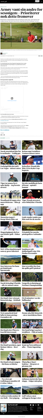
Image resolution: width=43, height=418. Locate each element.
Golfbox (36, 2)
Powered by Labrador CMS (21, 416)
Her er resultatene (4, 130)
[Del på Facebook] (39, 56)
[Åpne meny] (41, 1)
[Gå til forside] (4, 1)
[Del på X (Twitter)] (40, 56)
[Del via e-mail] (41, 56)
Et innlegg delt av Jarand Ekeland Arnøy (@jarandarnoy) (12, 111)
